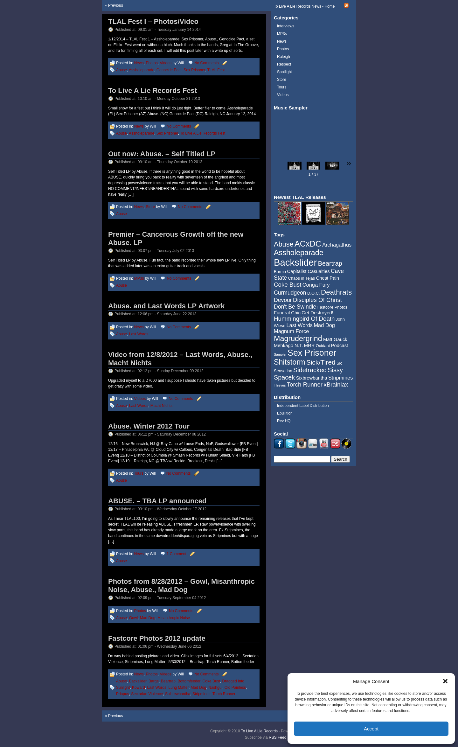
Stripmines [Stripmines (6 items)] (340, 377)
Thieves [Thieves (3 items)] (280, 385)
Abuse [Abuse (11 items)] (284, 244)
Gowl (133, 618)
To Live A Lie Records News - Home (304, 6)
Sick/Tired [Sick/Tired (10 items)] (321, 362)
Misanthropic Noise (173, 618)
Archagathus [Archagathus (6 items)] (336, 245)
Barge (154, 681)
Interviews (285, 26)
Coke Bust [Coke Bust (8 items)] (287, 284)
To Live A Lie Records (259, 731)
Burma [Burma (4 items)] (280, 271)
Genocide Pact (169, 70)
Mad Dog (148, 618)
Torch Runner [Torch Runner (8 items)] (305, 384)
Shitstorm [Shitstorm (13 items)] (289, 362)
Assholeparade (141, 70)
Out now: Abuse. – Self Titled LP (161, 154)
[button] (445, 681)
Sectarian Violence (147, 694)
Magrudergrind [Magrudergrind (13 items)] (298, 338)
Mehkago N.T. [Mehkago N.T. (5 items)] (288, 345)
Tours (138, 473)
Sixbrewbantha (177, 694)
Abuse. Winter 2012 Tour (149, 426)
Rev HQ (284, 421)
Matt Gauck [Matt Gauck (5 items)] (335, 339)
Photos (151, 63)
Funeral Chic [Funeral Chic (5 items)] (287, 312)
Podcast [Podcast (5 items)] (339, 345)
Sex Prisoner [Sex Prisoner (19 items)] (312, 353)
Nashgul (215, 687)
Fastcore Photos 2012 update (156, 638)
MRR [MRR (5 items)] (309, 345)
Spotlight (284, 72)
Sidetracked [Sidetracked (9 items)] (310, 370)
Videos (165, 63)
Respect (284, 64)
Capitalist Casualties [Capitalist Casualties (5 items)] (308, 271)
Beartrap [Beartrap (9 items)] (330, 263)
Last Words (138, 334)
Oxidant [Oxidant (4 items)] (323, 345)
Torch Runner (223, 694)
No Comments (206, 63)
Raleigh (283, 56)
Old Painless (235, 687)
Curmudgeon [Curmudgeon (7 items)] (290, 293)
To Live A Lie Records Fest (152, 90)
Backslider (138, 681)
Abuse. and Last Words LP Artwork (166, 306)
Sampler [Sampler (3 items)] (280, 354)
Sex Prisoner (194, 70)
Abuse (121, 70)
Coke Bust (211, 681)
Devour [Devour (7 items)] (283, 300)
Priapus (122, 694)
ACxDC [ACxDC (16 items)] (308, 243)
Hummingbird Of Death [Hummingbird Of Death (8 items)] (304, 318)
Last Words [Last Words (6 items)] (299, 325)
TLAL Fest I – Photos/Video (153, 21)
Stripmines (201, 694)
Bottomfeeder (188, 681)
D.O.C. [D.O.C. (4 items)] (313, 293)
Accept (371, 728)
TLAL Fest (216, 70)
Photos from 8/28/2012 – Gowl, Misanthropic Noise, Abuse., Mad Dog (181, 585)
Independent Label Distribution (303, 405)
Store (150, 207)
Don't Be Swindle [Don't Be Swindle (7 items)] (295, 307)
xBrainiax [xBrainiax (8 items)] (335, 384)
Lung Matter (179, 687)
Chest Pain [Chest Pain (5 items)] (327, 278)
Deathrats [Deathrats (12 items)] (336, 292)
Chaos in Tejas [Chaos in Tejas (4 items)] (301, 278)
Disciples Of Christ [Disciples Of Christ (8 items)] (317, 300)
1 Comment (176, 554)
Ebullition (285, 413)
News (139, 63)
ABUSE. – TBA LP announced (157, 501)
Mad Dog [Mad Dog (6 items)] (324, 325)
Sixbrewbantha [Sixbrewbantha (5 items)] (311, 377)
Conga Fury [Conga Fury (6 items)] (316, 285)
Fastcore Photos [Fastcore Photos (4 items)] (332, 307)
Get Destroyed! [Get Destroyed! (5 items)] (317, 312)
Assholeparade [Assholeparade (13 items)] (298, 252)
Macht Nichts (161, 405)
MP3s (139, 278)
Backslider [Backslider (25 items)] (295, 262)
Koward (138, 687)
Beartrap (168, 681)
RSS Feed (277, 737)
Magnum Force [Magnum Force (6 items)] (291, 331)
